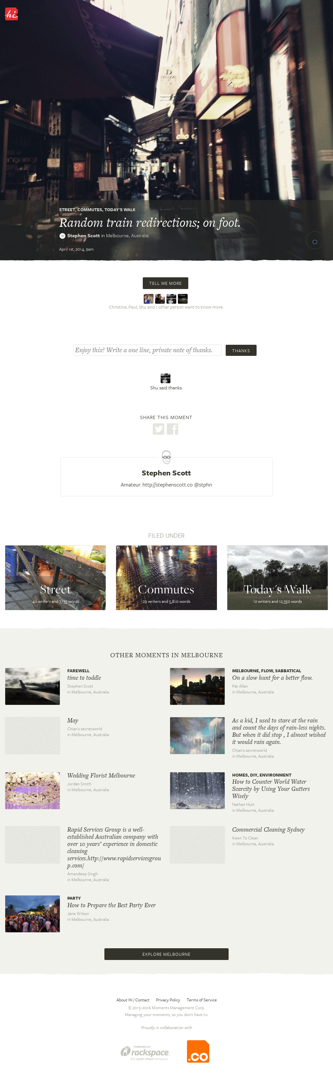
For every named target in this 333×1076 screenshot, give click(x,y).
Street (67, 209)
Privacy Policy (168, 999)
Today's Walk (120, 209)
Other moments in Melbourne (166, 655)
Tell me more (165, 283)
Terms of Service (202, 999)
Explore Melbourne (166, 954)
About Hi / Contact (133, 999)
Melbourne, (127, 235)
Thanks (241, 350)
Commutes (89, 209)
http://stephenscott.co (167, 484)
